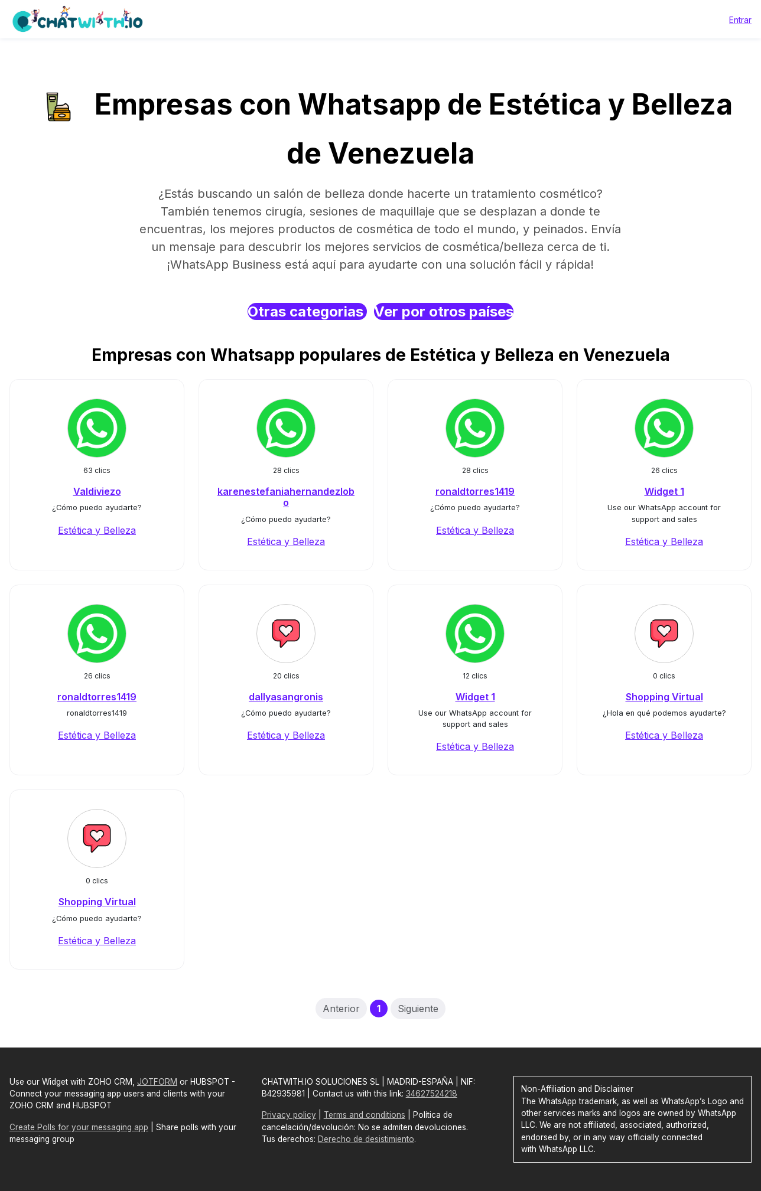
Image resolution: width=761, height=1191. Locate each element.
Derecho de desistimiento (366, 1139)
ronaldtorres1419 (475, 491)
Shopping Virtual (664, 697)
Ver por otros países (443, 311)
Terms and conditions (364, 1115)
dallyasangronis (286, 697)
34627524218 (431, 1093)
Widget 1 (664, 491)
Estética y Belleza (97, 530)
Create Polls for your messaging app (78, 1127)
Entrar (740, 20)
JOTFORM (157, 1081)
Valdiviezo (97, 491)
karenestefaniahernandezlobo (286, 496)
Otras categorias (307, 311)
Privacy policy (289, 1115)
